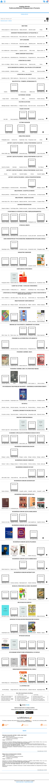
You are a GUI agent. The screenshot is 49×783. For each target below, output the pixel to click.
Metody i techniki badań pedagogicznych (7, 696)
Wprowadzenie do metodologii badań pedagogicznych (40, 700)
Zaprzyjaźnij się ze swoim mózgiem (38, 698)
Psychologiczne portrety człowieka (6, 697)
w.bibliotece (28, 720)
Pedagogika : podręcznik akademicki (22, 700)
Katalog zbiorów (24, 14)
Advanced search (4, 20)
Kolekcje (10, 20)
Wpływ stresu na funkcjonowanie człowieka (11, 754)
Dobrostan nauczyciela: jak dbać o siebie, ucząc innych (14, 735)
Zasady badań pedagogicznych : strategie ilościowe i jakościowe (10, 699)
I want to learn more (20, 781)
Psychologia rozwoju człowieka (5, 700)
